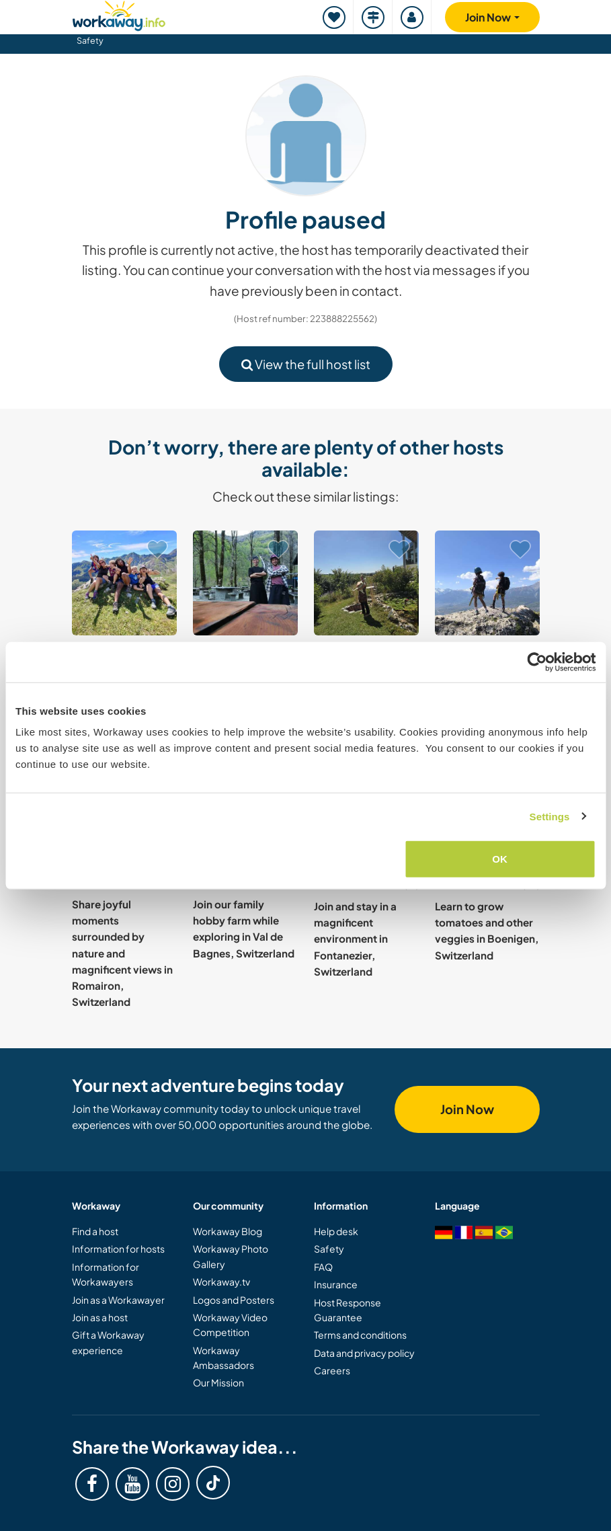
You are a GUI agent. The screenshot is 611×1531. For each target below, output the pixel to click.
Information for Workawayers (105, 1274)
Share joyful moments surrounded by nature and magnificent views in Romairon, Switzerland (122, 953)
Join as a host (100, 1317)
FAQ (323, 1267)
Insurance (336, 1284)
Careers (332, 1370)
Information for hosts (118, 1249)
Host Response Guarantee (347, 1309)
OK (499, 859)
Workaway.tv (221, 1281)
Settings (550, 816)
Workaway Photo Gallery (230, 1256)
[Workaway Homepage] (119, 13)
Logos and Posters (233, 1300)
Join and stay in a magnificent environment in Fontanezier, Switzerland (355, 939)
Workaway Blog (227, 1231)
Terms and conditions (360, 1335)
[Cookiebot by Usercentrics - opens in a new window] (537, 662)
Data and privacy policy (364, 1353)
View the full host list (305, 364)
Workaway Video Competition (230, 1324)
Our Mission (218, 1382)
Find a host (95, 1231)
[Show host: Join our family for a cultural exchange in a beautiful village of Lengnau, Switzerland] (124, 583)
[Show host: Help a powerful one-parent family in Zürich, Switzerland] (487, 583)
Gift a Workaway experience (108, 1342)
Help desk (336, 1231)
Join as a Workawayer (118, 1300)
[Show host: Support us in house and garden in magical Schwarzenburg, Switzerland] (366, 583)
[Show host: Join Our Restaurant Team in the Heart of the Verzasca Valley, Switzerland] (245, 583)
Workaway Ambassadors (223, 1357)
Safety (90, 40)
